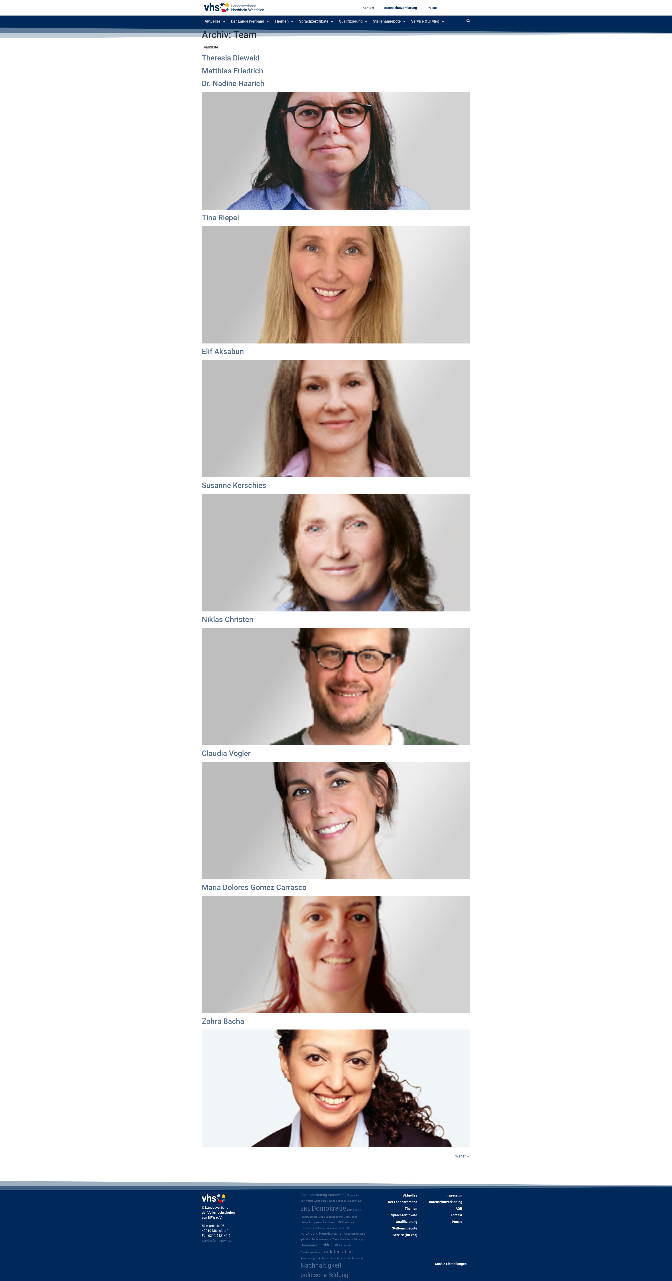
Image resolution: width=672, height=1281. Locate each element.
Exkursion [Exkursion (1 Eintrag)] (331, 1228)
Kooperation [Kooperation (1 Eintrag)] (328, 1258)
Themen (284, 21)
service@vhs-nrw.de (216, 1240)
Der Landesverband (250, 21)
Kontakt (368, 8)
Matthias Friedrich (232, 70)
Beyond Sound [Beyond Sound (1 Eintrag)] (335, 1200)
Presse (431, 8)
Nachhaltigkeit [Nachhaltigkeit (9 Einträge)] (321, 1265)
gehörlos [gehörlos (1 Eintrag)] (305, 1239)
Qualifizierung (353, 21)
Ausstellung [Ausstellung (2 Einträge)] (337, 1195)
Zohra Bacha (223, 1021)
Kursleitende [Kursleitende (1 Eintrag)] (343, 1258)
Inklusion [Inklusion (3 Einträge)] (329, 1245)
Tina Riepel (220, 217)
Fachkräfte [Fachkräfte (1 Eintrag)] (344, 1228)
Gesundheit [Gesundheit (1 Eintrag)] (339, 1239)
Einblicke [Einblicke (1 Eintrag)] (328, 1222)
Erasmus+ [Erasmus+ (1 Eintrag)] (348, 1222)
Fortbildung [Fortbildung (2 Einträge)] (309, 1233)
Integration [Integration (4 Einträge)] (341, 1251)
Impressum (453, 1195)
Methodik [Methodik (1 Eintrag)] (357, 1258)
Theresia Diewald (230, 57)
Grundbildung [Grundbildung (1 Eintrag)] (355, 1239)
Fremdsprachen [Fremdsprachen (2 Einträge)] (331, 1233)
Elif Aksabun (223, 351)
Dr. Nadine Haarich (233, 83)
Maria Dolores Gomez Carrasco (254, 887)
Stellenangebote (389, 21)
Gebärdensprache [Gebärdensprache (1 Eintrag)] (354, 1233)
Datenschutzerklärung (400, 8)
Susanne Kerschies (234, 485)
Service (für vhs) (427, 21)
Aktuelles (215, 21)
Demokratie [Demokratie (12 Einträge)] (329, 1208)
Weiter (462, 1156)
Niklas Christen (227, 619)
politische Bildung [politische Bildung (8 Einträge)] (324, 1274)
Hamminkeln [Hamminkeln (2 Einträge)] (310, 1245)
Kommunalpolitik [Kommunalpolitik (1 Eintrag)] (310, 1258)
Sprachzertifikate (316, 21)
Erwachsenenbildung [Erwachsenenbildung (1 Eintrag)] (312, 1228)
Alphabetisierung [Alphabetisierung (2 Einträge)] (313, 1195)
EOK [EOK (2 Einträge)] (338, 1222)
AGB (459, 1208)
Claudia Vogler (226, 753)
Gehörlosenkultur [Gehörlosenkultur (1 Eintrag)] (322, 1239)
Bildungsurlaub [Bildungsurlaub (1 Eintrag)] (353, 1200)
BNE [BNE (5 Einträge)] (305, 1209)
